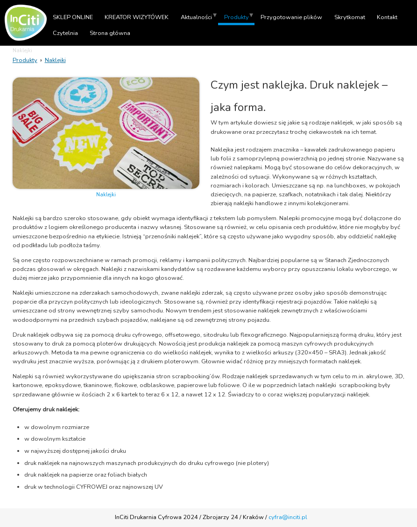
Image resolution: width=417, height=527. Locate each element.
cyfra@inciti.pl (288, 517)
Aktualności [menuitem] (196, 17)
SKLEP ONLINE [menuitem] (73, 17)
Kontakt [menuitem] (387, 17)
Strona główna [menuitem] (110, 33)
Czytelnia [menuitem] (65, 33)
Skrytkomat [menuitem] (349, 17)
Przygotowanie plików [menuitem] (291, 17)
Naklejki (55, 60)
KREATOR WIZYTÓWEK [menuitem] (137, 17)
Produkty (25, 60)
